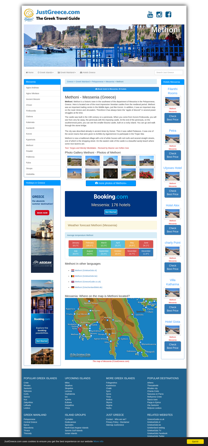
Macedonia (29, 428)
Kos (25, 399)
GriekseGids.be (154, 425)
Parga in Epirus (154, 402)
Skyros (109, 402)
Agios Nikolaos (32, 93)
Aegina (109, 405)
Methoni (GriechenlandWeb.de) (86, 287)
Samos (27, 397)
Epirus (26, 425)
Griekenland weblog (156, 428)
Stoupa (29, 168)
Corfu (26, 394)
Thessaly (28, 433)
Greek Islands (46, 72)
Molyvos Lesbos (154, 408)
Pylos (28, 163)
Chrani (29, 105)
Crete (26, 383)
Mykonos (28, 391)
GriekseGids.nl (153, 422)
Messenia (110, 81)
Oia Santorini (153, 405)
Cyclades (69, 419)
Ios (66, 397)
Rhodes (27, 385)
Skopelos (69, 388)
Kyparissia (30, 139)
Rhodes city (152, 388)
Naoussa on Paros (155, 394)
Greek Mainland (67, 72)
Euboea (68, 402)
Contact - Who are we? (116, 419)
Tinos (108, 397)
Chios (67, 408)
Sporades (69, 425)
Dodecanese (70, 422)
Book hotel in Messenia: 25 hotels (110, 89)
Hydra (108, 408)
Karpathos (69, 405)
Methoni (29, 145)
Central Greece (30, 422)
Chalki (109, 388)
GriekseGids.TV (154, 430)
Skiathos (69, 385)
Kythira (68, 399)
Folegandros (111, 383)
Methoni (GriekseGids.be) (84, 276)
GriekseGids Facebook (157, 433)
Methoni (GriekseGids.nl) (84, 270)
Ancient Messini (33, 99)
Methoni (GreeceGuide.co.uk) (86, 282)
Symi (108, 391)
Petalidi (29, 151)
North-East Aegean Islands (76, 428)
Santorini (28, 388)
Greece (70, 81)
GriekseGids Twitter (155, 436)
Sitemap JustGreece (115, 425)
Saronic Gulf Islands (74, 430)
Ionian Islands (71, 433)
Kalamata (30, 122)
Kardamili (30, 128)
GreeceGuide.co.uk (155, 419)
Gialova (29, 116)
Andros (109, 399)
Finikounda (31, 111)
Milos (67, 383)
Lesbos (27, 408)
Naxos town (152, 399)
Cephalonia (70, 394)
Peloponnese (98, 81)
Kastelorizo (111, 385)
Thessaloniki (152, 385)
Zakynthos (28, 402)
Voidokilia (30, 174)
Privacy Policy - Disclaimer (117, 422)
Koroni (29, 134)
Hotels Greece (87, 72)
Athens (150, 383)
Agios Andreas (32, 88)
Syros (108, 394)
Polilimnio (30, 157)
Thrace (27, 430)
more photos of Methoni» (110, 183)
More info (99, 442)
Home (30, 72)
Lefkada (27, 405)
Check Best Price (172, 118)
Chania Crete (153, 391)
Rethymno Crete (154, 397)
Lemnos (68, 391)
